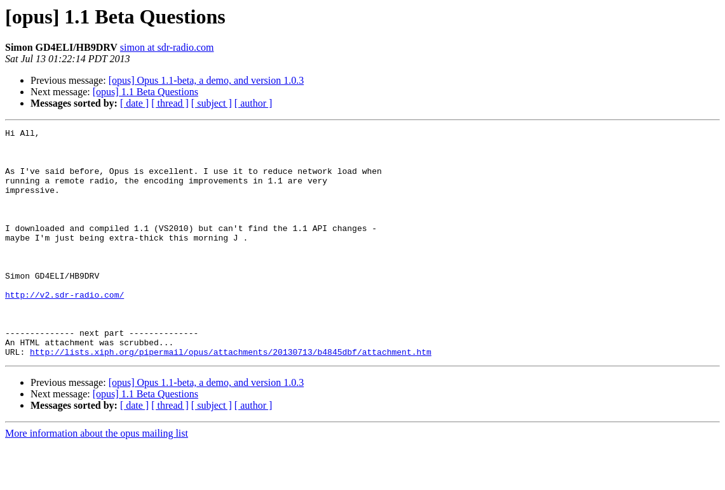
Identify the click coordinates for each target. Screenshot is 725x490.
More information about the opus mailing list (96, 478)
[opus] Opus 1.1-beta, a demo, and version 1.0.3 (206, 80)
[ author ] (253, 103)
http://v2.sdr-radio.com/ (64, 328)
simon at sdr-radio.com (167, 47)
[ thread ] (170, 103)
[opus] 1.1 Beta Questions (145, 91)
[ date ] (134, 103)
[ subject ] (211, 103)
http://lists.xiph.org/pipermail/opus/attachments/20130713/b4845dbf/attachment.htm (230, 397)
